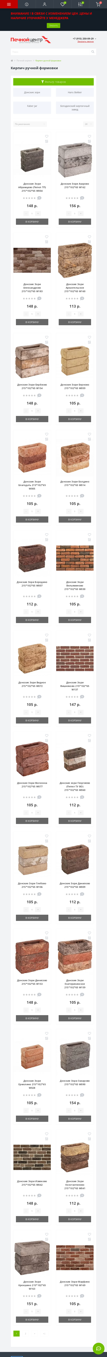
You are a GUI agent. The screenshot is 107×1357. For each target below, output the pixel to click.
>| (44, 1333)
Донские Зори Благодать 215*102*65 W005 (32, 485)
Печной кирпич (24, 60)
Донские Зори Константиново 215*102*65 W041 (75, 1185)
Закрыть (53, 25)
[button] (44, 4)
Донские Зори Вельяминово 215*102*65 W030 (75, 585)
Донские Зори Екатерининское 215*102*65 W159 (75, 984)
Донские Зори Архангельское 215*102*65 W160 (75, 288)
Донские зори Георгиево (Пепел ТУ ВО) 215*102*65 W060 (75, 786)
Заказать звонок (85, 41)
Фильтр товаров (53, 82)
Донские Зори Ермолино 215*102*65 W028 (32, 1084)
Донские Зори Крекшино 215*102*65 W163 (32, 1285)
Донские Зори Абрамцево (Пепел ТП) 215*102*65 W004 (32, 187)
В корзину (32, 221)
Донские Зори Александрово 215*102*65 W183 (32, 288)
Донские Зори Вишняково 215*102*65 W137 (74, 686)
